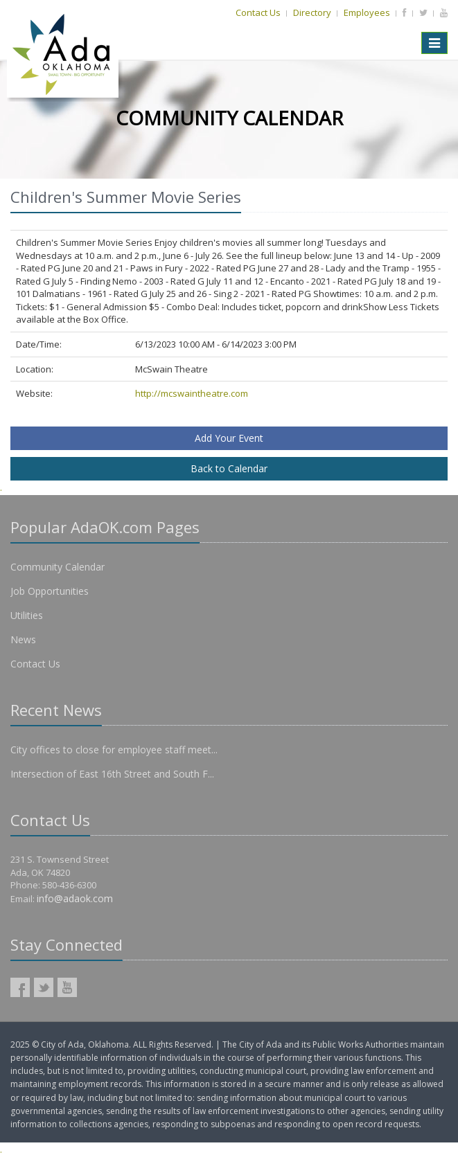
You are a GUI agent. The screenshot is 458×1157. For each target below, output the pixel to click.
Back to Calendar (229, 468)
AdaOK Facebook (20, 987)
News (23, 639)
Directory (312, 12)
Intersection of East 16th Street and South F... (112, 773)
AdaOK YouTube (67, 987)
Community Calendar (57, 566)
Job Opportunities (49, 591)
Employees (367, 12)
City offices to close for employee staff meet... (114, 749)
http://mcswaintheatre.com (191, 393)
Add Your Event (229, 438)
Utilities (26, 615)
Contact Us (258, 12)
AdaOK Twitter (43, 987)
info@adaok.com (75, 898)
